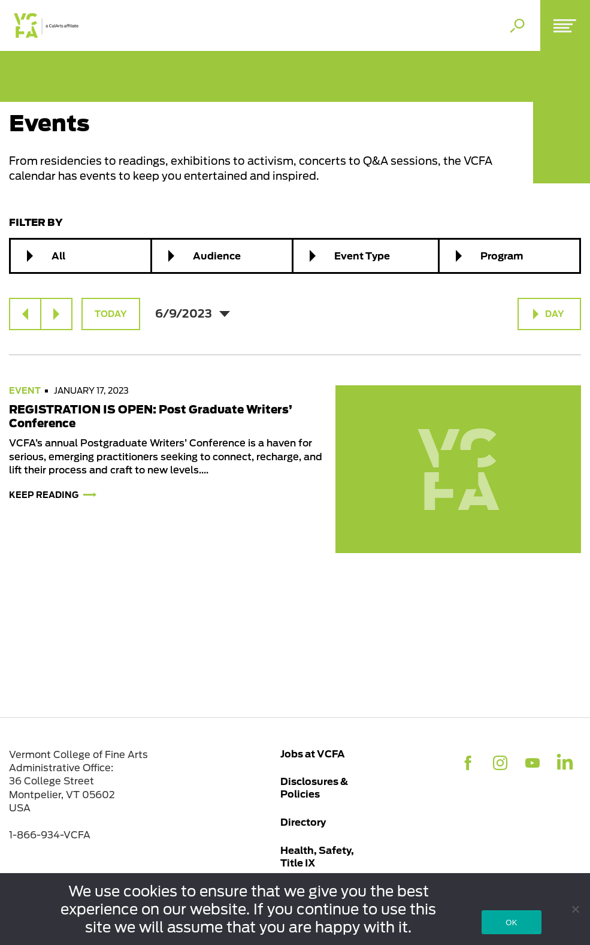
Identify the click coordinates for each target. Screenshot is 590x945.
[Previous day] (25, 314)
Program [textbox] (501, 256)
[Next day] (56, 314)
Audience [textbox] (217, 256)
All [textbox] (58, 256)
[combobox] (80, 256)
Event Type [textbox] (362, 256)
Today (111, 314)
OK (511, 922)
